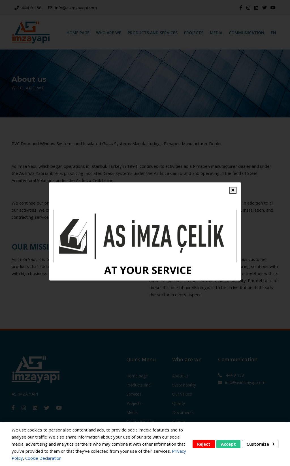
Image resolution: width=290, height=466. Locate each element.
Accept (228, 444)
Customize (260, 444)
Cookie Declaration (43, 458)
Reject (203, 444)
